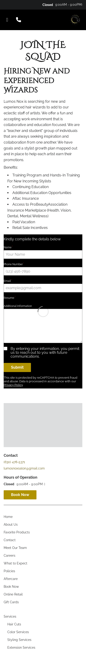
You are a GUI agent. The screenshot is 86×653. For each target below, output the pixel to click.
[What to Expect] (15, 488)
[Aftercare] (11, 504)
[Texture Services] (19, 580)
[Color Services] (18, 557)
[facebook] (5, 4)
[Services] (10, 541)
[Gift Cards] (11, 527)
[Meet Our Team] (15, 473)
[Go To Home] (75, 20)
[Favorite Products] (17, 457)
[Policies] (9, 496)
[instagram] (8, 4)
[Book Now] (11, 511)
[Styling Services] (19, 564)
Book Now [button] (20, 419)
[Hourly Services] (19, 588)
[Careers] (9, 480)
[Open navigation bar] (7, 19)
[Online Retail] (13, 519)
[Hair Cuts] (14, 549)
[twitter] (11, 4)
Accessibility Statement (31, 636)
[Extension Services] (21, 572)
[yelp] (13, 4)
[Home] (8, 441)
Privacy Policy (61, 636)
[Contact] (10, 465)
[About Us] (11, 449)
